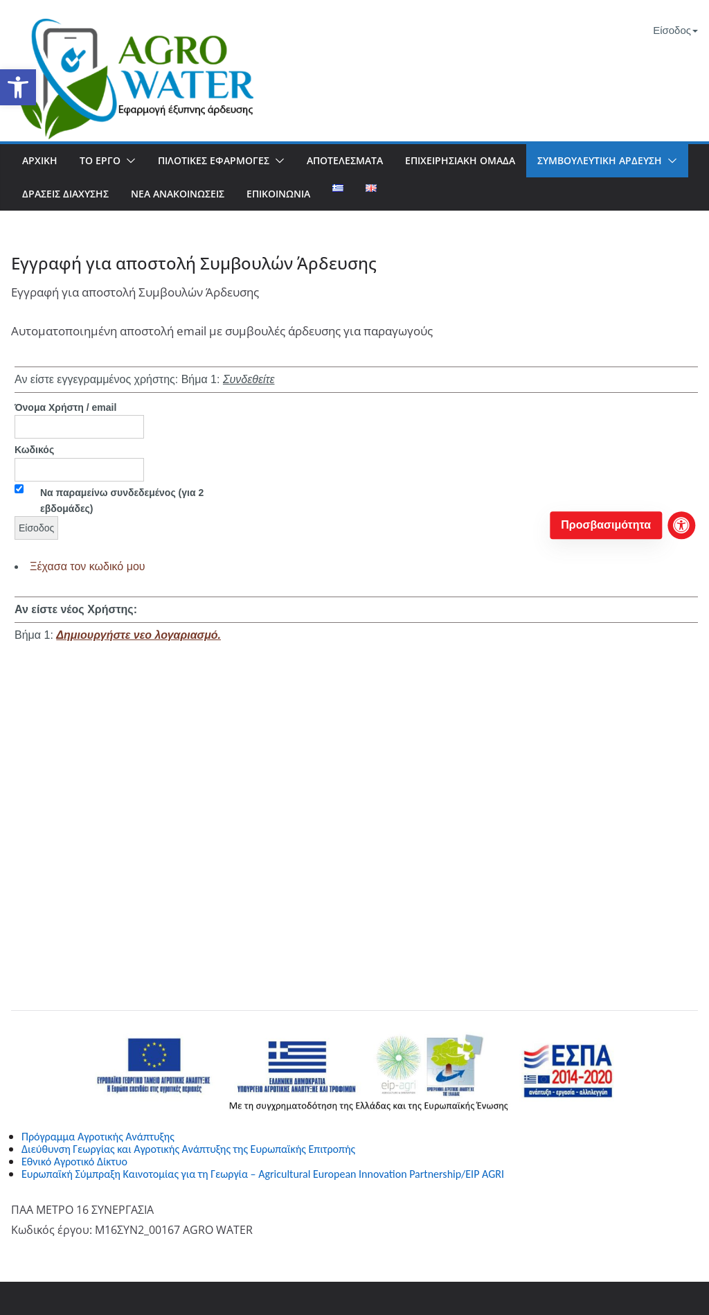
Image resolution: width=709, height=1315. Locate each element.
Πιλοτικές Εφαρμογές (213, 160)
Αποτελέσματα (345, 160)
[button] (18, 87)
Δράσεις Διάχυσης (65, 193)
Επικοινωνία (278, 193)
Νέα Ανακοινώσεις (177, 193)
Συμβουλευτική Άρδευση (599, 160)
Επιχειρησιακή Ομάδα (460, 160)
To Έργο (100, 160)
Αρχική (39, 160)
